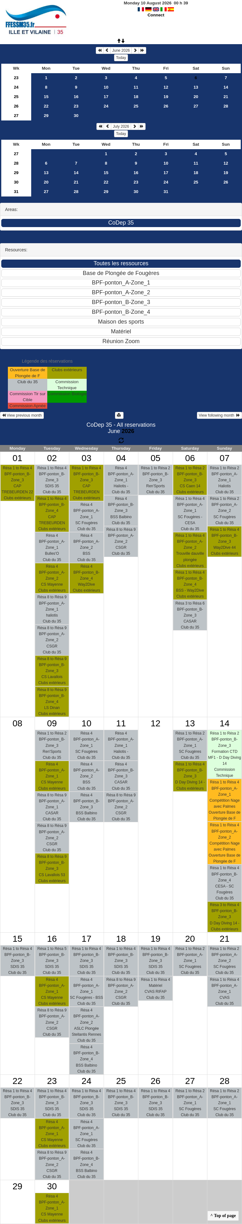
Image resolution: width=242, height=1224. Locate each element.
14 (225, 87)
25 (16, 96)
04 (121, 458)
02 (52, 458)
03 (86, 458)
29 (46, 115)
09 (52, 723)
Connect (155, 15)
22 (46, 106)
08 (17, 723)
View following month (219, 415)
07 (224, 458)
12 (166, 87)
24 (16, 87)
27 (195, 106)
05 (155, 458)
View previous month (22, 415)
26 (16, 106)
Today (121, 58)
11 (136, 87)
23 (16, 77)
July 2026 (121, 126)
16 (76, 96)
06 (190, 458)
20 (195, 96)
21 (225, 96)
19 (166, 96)
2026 (128, 431)
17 (106, 96)
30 (76, 115)
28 (225, 106)
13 (195, 87)
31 (16, 191)
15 (46, 96)
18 (136, 96)
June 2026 (121, 50)
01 (17, 458)
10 (106, 87)
